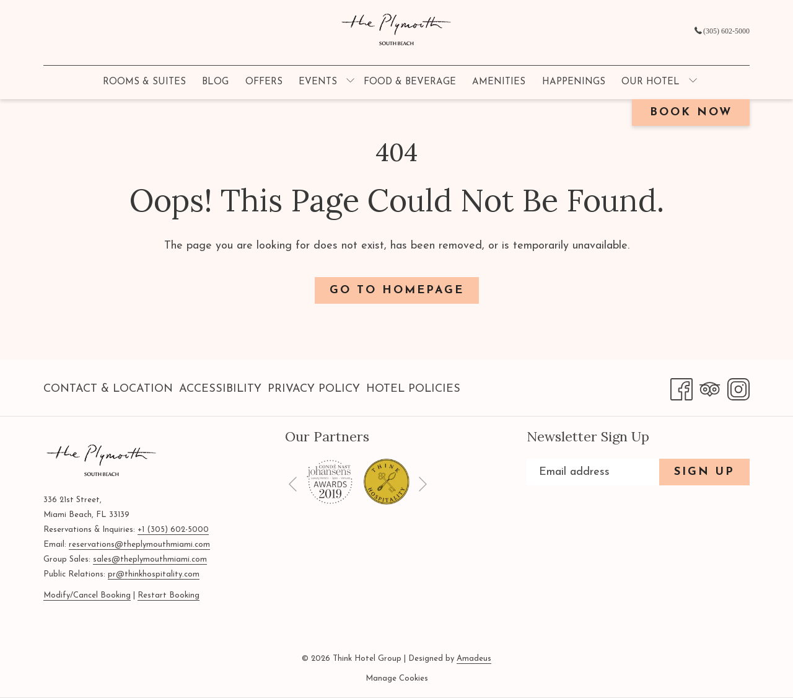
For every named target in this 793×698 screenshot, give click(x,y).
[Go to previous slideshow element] (292, 484)
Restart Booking (168, 595)
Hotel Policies (413, 389)
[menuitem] (144, 82)
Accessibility (220, 389)
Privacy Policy (314, 389)
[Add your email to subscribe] (593, 472)
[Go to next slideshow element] (423, 484)
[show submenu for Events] (350, 82)
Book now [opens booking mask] (691, 112)
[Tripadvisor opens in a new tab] (710, 387)
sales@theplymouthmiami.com (150, 559)
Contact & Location (108, 389)
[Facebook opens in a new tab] (681, 387)
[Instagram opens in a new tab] (738, 387)
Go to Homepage (397, 290)
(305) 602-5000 (722, 31)
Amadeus (474, 659)
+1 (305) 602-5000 (173, 530)
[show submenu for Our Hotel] (693, 82)
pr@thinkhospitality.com (153, 574)
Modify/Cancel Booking (87, 595)
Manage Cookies (397, 678)
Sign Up (704, 472)
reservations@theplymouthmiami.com (139, 545)
